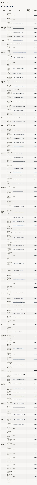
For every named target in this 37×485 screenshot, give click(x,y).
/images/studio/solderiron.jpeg (18, 81)
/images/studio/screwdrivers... (18, 28)
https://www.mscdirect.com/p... (19, 331)
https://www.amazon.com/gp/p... (19, 102)
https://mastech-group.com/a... (18, 89)
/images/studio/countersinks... (18, 146)
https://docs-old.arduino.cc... (18, 241)
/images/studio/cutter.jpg (17, 175)
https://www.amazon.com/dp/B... (19, 279)
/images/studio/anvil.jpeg (18, 43)
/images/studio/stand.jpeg (18, 399)
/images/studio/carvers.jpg (18, 179)
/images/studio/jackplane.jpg (18, 183)
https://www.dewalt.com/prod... (19, 68)
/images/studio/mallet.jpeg (18, 40)
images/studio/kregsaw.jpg (18, 73)
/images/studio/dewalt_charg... (19, 424)
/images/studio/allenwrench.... (18, 36)
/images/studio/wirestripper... (18, 110)
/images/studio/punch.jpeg (18, 309)
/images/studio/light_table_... (18, 292)
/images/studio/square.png (18, 23)
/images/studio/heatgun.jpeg (18, 97)
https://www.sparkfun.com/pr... (19, 229)
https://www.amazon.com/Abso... (19, 86)
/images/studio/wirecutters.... (18, 164)
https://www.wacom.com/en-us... (19, 359)
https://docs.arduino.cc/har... (18, 212)
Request (35, 15)
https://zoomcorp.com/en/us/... (19, 383)
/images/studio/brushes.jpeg (18, 191)
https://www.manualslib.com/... (19, 57)
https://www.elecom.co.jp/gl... (18, 395)
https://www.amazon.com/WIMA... (19, 374)
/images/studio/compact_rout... (19, 138)
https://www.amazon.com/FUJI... (19, 106)
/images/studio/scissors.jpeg (18, 168)
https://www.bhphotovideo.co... (18, 388)
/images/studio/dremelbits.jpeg (18, 134)
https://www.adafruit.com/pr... (18, 221)
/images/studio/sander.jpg (18, 77)
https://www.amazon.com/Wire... (19, 365)
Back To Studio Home (6, 6)
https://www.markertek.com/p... (19, 93)
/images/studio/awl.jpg (17, 274)
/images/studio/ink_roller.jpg (18, 206)
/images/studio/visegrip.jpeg (18, 117)
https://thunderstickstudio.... (18, 348)
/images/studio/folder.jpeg (18, 270)
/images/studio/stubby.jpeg (18, 32)
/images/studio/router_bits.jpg (18, 142)
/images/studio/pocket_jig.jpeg (19, 302)
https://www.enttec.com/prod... (19, 403)
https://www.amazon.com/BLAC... (19, 52)
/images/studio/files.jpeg (17, 317)
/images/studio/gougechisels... (18, 153)
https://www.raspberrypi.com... (18, 245)
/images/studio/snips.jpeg (17, 172)
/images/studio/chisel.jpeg (18, 157)
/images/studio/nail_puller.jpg (18, 298)
